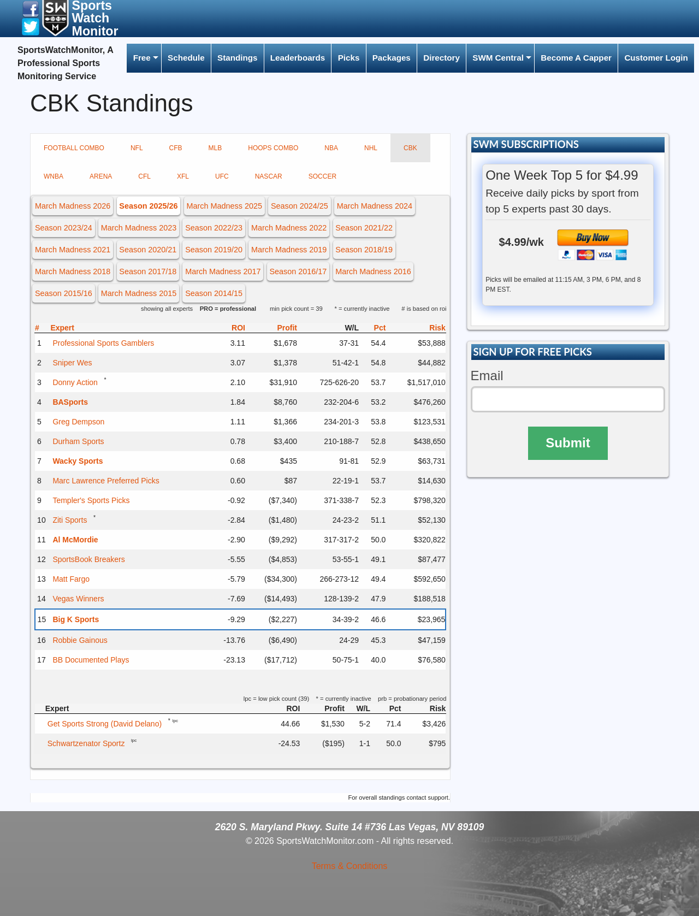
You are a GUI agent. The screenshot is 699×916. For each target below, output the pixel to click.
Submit (568, 442)
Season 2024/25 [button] (299, 206)
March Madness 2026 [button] (72, 206)
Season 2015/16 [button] (63, 293)
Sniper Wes (72, 362)
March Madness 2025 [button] (224, 206)
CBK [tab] (410, 148)
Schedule (186, 57)
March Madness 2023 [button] (138, 227)
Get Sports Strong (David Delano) (105, 723)
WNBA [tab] (53, 176)
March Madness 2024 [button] (374, 206)
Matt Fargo (71, 579)
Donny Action (75, 382)
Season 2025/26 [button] (148, 206)
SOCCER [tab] (322, 176)
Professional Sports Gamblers (103, 343)
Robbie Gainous (79, 640)
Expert (62, 327)
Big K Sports (75, 619)
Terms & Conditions (350, 866)
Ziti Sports (69, 520)
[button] (30, 8)
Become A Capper (576, 57)
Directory (441, 57)
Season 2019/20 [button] (213, 249)
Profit (287, 327)
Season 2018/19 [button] (364, 249)
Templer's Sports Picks (90, 500)
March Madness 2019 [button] (289, 249)
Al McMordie (75, 539)
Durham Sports (78, 441)
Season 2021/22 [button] (364, 227)
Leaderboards (297, 57)
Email (487, 375)
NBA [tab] (331, 148)
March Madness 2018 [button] (72, 271)
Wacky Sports (77, 461)
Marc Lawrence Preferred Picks (105, 480)
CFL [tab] (144, 176)
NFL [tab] (137, 148)
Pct (380, 327)
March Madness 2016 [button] (373, 271)
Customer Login (656, 57)
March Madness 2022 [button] (289, 227)
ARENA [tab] (101, 176)
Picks (349, 57)
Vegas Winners (78, 598)
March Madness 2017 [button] (222, 271)
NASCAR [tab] (268, 176)
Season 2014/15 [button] (213, 293)
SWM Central (498, 57)
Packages (391, 57)
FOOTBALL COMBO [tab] (74, 148)
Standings (237, 57)
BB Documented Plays (90, 659)
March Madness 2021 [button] (72, 249)
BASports (70, 402)
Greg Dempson (78, 421)
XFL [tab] (183, 176)
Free (142, 57)
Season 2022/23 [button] (213, 227)
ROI (238, 327)
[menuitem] (144, 58)
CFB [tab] (175, 148)
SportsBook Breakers (88, 559)
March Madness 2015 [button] (138, 293)
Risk (437, 327)
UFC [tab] (222, 176)
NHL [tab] (370, 148)
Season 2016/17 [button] (298, 271)
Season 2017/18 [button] (147, 271)
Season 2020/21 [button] (147, 249)
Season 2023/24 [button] (63, 227)
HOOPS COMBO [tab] (273, 148)
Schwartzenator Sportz (86, 743)
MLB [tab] (215, 148)
